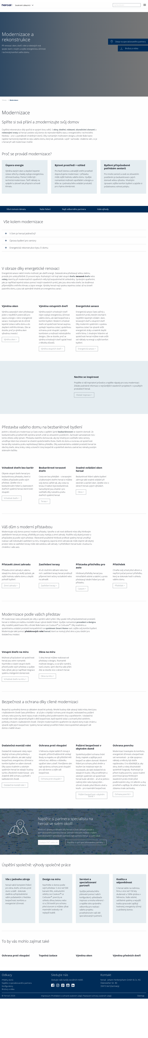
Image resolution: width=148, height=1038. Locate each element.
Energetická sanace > (87, 369)
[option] (74, 54)
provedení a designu (86, 681)
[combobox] (127, 5)
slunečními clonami (85, 130)
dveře (72, 276)
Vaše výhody (103, 209)
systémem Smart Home (56, 687)
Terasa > (44, 541)
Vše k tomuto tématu (16, 209)
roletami (71, 130)
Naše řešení (45, 209)
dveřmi (62, 130)
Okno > (81, 531)
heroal (47, 691)
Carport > (82, 648)
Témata (4, 100)
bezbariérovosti (65, 452)
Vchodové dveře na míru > (15, 758)
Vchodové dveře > (11, 538)
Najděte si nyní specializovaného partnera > (85, 940)
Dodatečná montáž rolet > (15, 884)
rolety (4, 279)
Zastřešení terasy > (49, 645)
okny (55, 130)
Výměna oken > (10, 359)
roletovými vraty (10, 133)
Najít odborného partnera (74, 209)
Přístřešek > (120, 645)
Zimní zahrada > (10, 645)
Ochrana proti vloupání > (51, 877)
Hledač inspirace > (84, 415)
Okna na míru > (47, 755)
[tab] (74, 233)
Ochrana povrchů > (123, 893)
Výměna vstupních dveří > (52, 369)
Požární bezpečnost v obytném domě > (91, 894)
